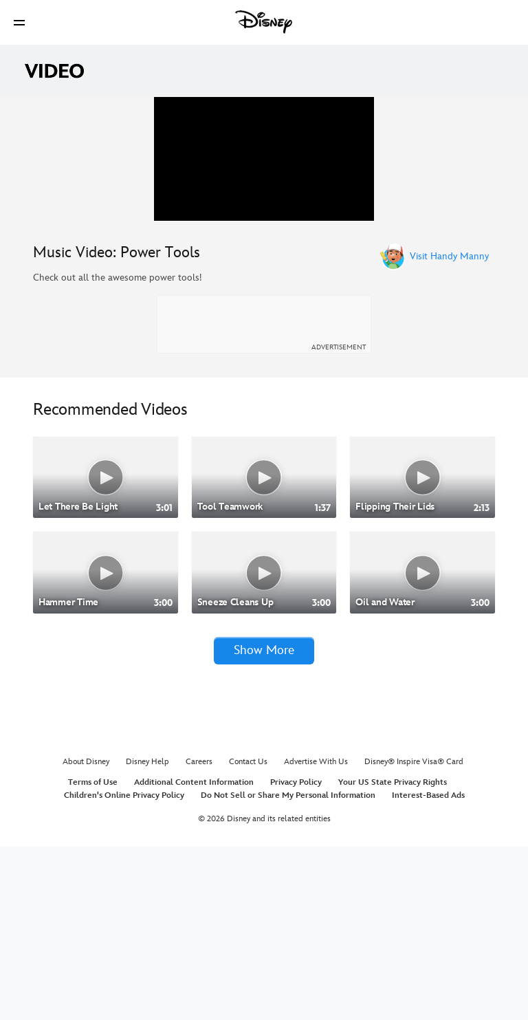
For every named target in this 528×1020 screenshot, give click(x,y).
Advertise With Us (316, 936)
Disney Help (147, 936)
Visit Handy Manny (449, 429)
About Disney (86, 936)
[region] (264, 245)
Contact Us (248, 936)
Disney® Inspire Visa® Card (413, 936)
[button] (19, 22)
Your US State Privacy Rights (392, 956)
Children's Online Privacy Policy (124, 969)
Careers (199, 936)
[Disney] (264, 22)
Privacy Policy (296, 956)
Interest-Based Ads (428, 969)
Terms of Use (93, 956)
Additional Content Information (194, 956)
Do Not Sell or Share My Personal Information (288, 969)
